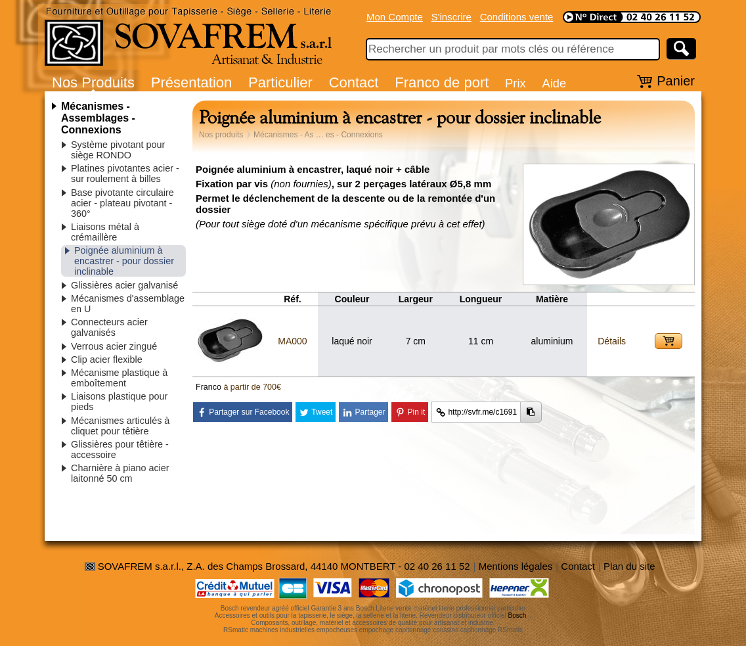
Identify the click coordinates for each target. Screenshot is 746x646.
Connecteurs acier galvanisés (109, 327)
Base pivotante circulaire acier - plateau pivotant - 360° (122, 203)
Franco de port (442, 82)
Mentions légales (516, 566)
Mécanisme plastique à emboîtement (119, 377)
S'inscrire (451, 16)
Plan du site (629, 566)
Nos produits (221, 134)
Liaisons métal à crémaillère (105, 231)
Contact (354, 82)
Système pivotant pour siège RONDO (118, 149)
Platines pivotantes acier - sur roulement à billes (125, 173)
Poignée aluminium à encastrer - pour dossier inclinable (124, 261)
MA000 (292, 341)
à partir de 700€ (252, 387)
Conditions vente (517, 16)
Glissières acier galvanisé (124, 285)
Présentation (191, 82)
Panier (676, 81)
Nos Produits (93, 82)
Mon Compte (394, 16)
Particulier (280, 82)
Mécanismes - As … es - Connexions (318, 134)
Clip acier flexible (107, 359)
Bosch (517, 615)
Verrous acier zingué (114, 346)
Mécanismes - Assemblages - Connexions (98, 118)
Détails (612, 341)
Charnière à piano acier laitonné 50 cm (120, 473)
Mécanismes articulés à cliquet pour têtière (120, 425)
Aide (554, 83)
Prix (515, 83)
